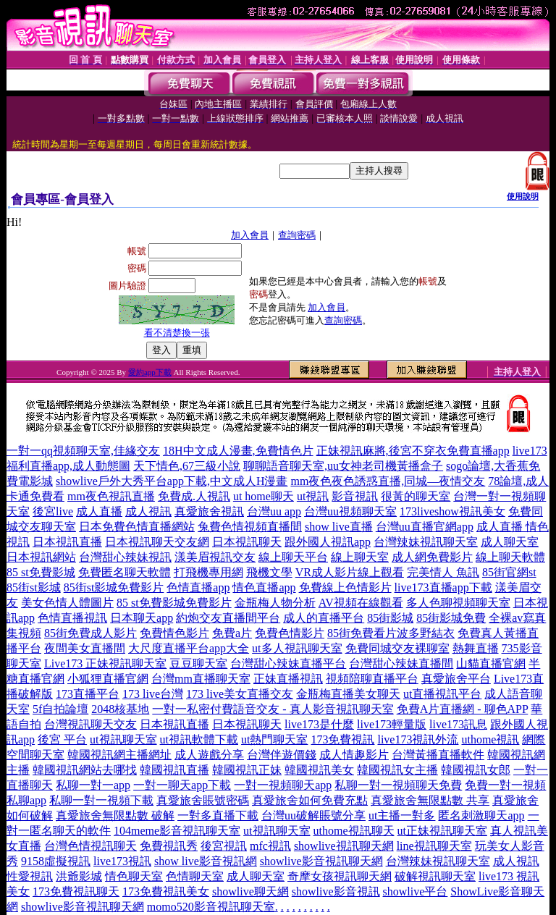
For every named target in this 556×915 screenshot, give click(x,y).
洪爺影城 (79, 876)
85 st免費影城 (41, 572)
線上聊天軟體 (510, 557)
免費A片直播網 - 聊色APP (462, 709)
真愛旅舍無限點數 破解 (115, 815)
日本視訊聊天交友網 (157, 542)
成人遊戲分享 (209, 755)
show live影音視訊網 (205, 861)
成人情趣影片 (354, 755)
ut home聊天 (263, 496)
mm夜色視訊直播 (111, 496)
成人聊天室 (510, 542)
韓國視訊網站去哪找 (85, 770)
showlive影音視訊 (336, 891)
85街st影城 (34, 587)
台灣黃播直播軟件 (438, 755)
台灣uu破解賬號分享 (313, 815)
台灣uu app (274, 511)
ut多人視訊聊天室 (297, 648)
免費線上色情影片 (345, 587)
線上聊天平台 (293, 557)
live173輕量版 (391, 724)
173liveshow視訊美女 (452, 511)
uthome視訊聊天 (354, 831)
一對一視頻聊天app (283, 785)
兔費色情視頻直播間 (250, 526)
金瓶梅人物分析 (275, 602)
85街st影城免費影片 (114, 587)
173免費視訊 (342, 739)
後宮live (53, 511)
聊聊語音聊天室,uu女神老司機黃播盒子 (343, 466)
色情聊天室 (195, 876)
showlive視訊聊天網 (344, 846)
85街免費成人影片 (90, 633)
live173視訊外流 (417, 739)
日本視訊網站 (41, 557)
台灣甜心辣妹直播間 (401, 663)
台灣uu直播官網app (424, 526)
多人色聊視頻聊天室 (458, 602)
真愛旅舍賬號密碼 (202, 800)
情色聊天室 (134, 876)
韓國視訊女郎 (475, 770)
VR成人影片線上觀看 (349, 572)
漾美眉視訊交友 (215, 557)
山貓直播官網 (491, 663)
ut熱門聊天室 (274, 739)
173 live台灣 (152, 694)
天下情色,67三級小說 (186, 466)
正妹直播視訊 (288, 678)
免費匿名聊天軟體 (124, 572)
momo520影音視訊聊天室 (211, 907)
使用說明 (523, 196)
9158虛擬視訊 (55, 861)
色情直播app (198, 587)
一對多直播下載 (217, 815)
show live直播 (339, 526)
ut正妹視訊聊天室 (442, 831)
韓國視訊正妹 (247, 770)
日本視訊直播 (67, 542)
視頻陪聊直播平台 (372, 678)
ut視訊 (313, 496)
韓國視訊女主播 (397, 770)
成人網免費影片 (432, 557)
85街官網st (509, 572)
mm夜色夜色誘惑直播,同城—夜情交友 (387, 481)
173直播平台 (87, 694)
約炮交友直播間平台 (228, 618)
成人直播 (99, 511)
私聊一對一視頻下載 (101, 800)
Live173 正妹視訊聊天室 (105, 663)
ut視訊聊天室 (123, 739)
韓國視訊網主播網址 (119, 755)
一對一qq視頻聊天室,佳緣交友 (83, 450)
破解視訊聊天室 (435, 876)
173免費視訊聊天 (76, 891)
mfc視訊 (270, 846)
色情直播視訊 (72, 618)
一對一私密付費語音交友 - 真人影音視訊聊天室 (272, 709)
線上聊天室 (360, 557)
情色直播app (263, 587)
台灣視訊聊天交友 (90, 724)
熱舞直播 (475, 648)
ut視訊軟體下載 (199, 739)
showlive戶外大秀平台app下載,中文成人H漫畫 (171, 481)
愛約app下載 (150, 372)
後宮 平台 (62, 739)
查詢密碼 (297, 234)
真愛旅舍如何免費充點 (310, 800)
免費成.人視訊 (194, 496)
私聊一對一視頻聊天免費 (398, 785)
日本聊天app (141, 618)
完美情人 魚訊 (443, 572)
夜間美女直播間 (84, 648)
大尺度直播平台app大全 (188, 648)
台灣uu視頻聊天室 (350, 511)
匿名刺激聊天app (481, 815)
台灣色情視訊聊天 (90, 846)
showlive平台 (415, 891)
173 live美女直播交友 (239, 694)
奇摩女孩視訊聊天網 (339, 876)
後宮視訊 (224, 846)
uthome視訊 (490, 739)
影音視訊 (355, 496)
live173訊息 (458, 724)
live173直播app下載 (443, 587)
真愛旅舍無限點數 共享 (430, 800)
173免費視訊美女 (165, 891)
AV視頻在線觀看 (361, 602)
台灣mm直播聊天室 (200, 678)
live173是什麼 (319, 724)
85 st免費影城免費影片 (174, 602)
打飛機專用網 (208, 572)
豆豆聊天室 (198, 663)
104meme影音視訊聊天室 (177, 831)
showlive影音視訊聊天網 (321, 861)
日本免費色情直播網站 (137, 526)
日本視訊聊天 (247, 542)
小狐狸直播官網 (107, 678)
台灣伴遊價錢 (281, 755)
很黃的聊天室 (415, 496)
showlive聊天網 (250, 891)
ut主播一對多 (401, 815)
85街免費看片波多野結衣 (391, 633)
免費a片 (232, 633)
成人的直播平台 (323, 618)
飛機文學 (269, 572)
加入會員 (250, 234)
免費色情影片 (289, 633)
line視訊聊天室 (434, 846)
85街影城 (390, 618)
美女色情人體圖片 (67, 602)
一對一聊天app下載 (182, 785)
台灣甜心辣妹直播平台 (288, 663)
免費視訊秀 (169, 846)
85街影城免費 (451, 618)
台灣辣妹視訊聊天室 (426, 542)
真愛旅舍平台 (456, 678)
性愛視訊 (30, 876)
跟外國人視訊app (328, 542)
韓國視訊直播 (174, 770)
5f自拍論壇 (60, 709)
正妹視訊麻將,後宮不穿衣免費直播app (413, 450)
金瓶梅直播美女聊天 (348, 694)
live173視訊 (122, 861)
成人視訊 (148, 511)
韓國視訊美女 (319, 770)
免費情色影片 (174, 633)
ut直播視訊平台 (442, 694)
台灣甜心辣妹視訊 (125, 557)
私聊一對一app (93, 785)
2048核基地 (120, 709)
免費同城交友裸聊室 (397, 648)
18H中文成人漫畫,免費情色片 (238, 450)
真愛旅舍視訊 (209, 511)
